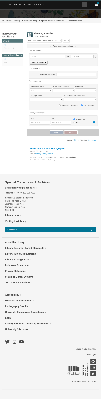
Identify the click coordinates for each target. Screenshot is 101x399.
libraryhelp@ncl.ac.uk (23, 187)
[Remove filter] (60, 40)
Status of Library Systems (19, 276)
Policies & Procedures (17, 265)
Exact (76, 122)
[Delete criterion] (95, 57)
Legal (8, 317)
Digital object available (61, 86)
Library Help (12, 215)
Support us (12, 229)
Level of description (11, 55)
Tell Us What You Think (17, 282)
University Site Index (16, 329)
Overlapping (79, 119)
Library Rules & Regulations (20, 253)
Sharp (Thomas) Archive (44, 154)
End (52, 119)
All (5, 45)
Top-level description (47, 74)
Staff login (91, 355)
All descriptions (88, 105)
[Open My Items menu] (96, 4)
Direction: (83, 140)
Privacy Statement (15, 271)
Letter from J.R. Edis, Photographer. (47, 148)
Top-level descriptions (68, 105)
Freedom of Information (18, 300)
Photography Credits (16, 306)
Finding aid (79, 86)
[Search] (47, 57)
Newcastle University (12, 21)
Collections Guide (75, 21)
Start (31, 119)
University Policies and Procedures (24, 312)
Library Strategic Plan (17, 259)
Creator (6, 41)
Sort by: (69, 140)
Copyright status (36, 95)
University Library (30, 21)
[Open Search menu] (84, 4)
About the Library (14, 242)
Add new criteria (39, 63)
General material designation (74, 95)
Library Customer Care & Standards (24, 248)
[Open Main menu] (90, 4)
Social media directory (86, 349)
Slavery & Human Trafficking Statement (27, 323)
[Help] (93, 122)
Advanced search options (63, 46)
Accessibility (12, 294)
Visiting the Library (15, 221)
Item (5, 63)
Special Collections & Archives (26, 5)
